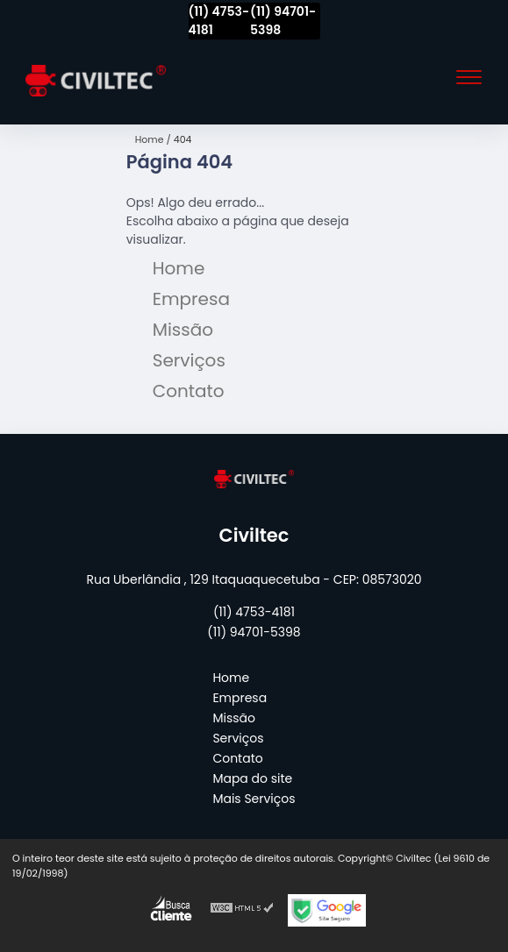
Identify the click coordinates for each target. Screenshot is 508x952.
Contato (189, 391)
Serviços (189, 360)
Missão (183, 329)
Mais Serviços (253, 798)
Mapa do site (252, 778)
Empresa (191, 299)
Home (179, 268)
